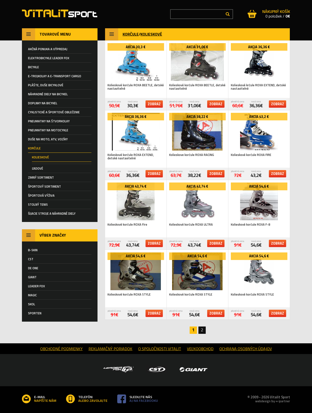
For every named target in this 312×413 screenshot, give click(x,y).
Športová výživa (41, 195)
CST (30, 259)
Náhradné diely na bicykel (48, 94)
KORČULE (131, 34)
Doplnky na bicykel (42, 103)
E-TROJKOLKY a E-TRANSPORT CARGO (54, 76)
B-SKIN (33, 250)
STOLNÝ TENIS (38, 204)
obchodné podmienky (61, 349)
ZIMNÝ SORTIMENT (41, 177)
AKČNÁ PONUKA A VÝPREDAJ (47, 49)
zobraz (154, 104)
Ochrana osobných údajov (245, 349)
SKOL (31, 304)
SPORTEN (34, 313)
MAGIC (32, 295)
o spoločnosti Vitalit (159, 349)
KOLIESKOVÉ (151, 34)
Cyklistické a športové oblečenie (54, 112)
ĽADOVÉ (37, 168)
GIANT (32, 277)
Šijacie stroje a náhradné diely (52, 213)
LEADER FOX (36, 286)
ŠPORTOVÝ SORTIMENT (44, 186)
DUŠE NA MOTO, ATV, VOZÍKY (48, 139)
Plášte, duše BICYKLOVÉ (45, 85)
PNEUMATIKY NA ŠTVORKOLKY (49, 121)
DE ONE (33, 268)
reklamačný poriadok (110, 349)
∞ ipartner (283, 401)
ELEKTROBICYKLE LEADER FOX (48, 58)
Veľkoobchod (200, 349)
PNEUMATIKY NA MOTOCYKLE (48, 130)
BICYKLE (33, 67)
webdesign (263, 401)
